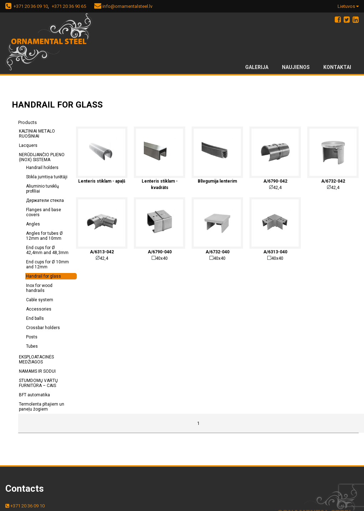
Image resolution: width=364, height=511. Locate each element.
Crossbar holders (43, 327)
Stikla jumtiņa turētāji (46, 176)
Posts (31, 336)
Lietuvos (348, 6)
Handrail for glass (43, 276)
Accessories (38, 309)
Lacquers (28, 145)
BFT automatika (34, 394)
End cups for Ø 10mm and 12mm (47, 264)
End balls (35, 318)
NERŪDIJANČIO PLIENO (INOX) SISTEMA (42, 157)
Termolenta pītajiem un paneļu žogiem (41, 407)
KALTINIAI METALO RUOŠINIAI (37, 134)
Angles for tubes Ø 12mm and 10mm (44, 236)
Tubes (32, 346)
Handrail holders (42, 167)
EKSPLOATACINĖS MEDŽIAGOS (36, 359)
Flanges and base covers (43, 212)
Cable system (39, 299)
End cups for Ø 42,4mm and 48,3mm (47, 250)
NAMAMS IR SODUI (37, 371)
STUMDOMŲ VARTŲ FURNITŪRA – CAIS (38, 383)
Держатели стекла (45, 200)
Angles (33, 224)
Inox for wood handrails (39, 288)
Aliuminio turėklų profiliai (42, 189)
